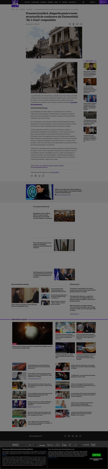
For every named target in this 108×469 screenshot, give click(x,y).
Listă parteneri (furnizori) (52, 457)
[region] (54, 458)
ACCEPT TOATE (96, 455)
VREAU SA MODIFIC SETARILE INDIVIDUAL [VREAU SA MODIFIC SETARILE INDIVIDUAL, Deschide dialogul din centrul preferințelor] (96, 459)
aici (33, 461)
